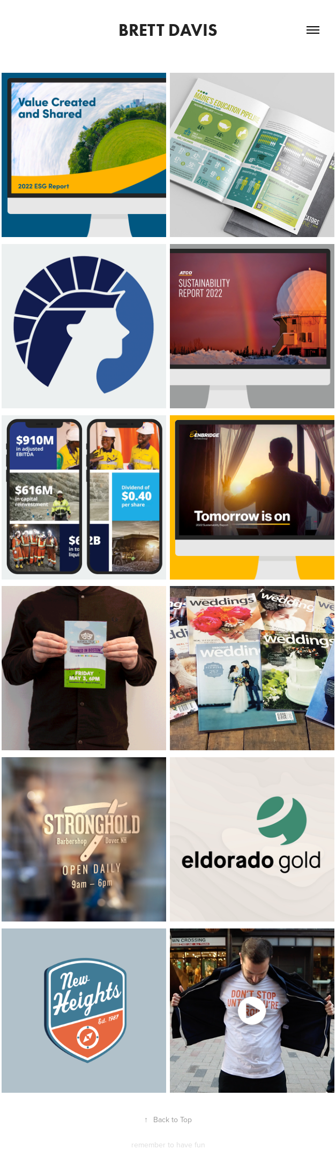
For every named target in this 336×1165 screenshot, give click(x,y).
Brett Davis (168, 29)
